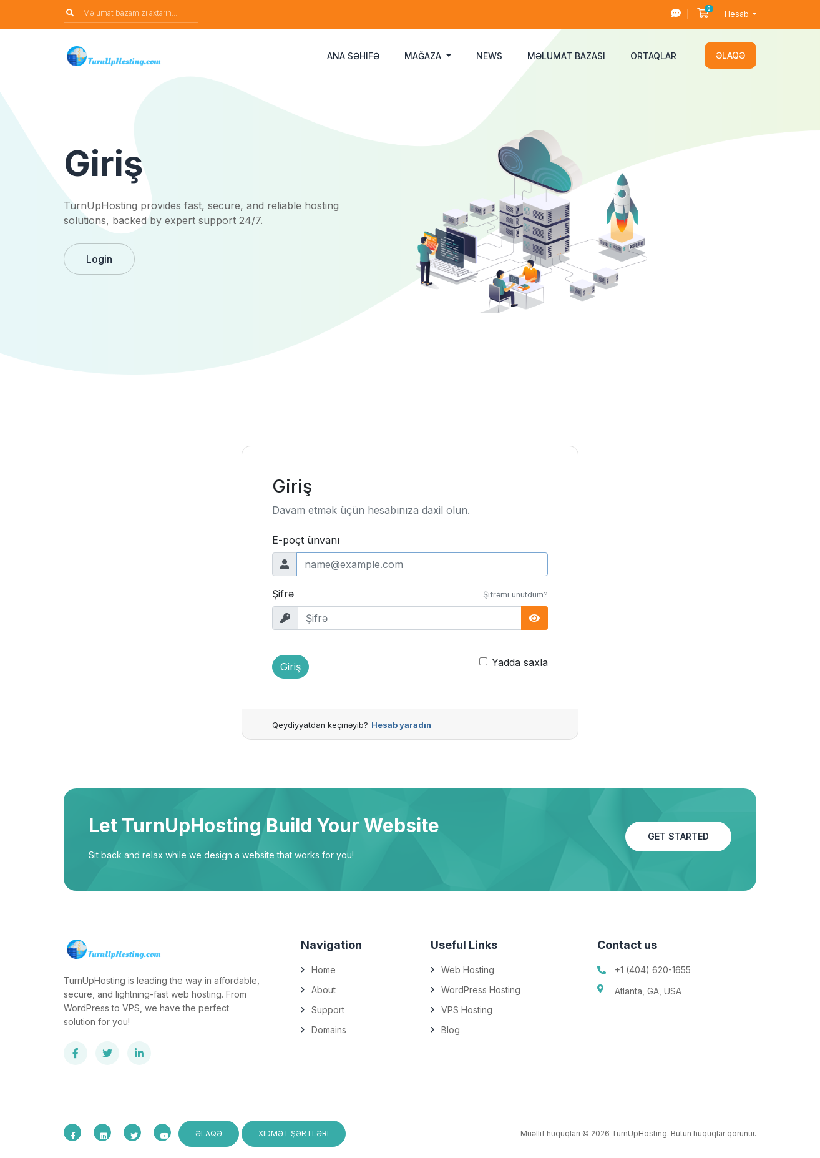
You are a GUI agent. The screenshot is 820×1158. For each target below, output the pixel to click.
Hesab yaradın (401, 725)
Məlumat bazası (566, 56)
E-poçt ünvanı (305, 540)
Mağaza (424, 56)
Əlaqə (730, 55)
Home (323, 969)
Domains (328, 1029)
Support (327, 1009)
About (323, 989)
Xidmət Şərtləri (293, 1133)
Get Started (678, 836)
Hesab (738, 14)
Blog (450, 1029)
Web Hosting (467, 969)
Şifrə (283, 593)
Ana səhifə (353, 56)
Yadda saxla (520, 662)
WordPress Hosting (480, 989)
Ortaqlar (653, 56)
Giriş (290, 666)
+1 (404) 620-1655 (653, 969)
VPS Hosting (466, 1009)
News (489, 56)
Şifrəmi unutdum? (515, 594)
